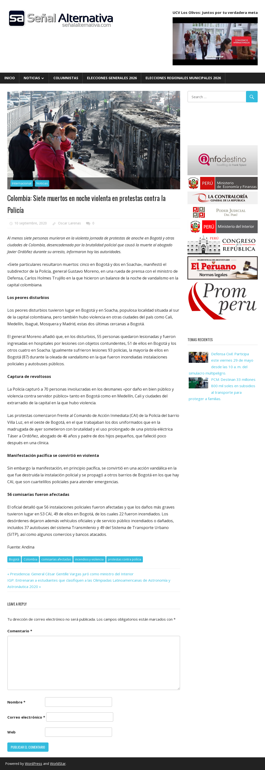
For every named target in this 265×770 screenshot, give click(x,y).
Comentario (19, 630)
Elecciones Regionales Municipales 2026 (183, 78)
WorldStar (58, 763)
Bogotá (14, 559)
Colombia (30, 559)
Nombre (16, 702)
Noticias (32, 78)
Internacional (21, 183)
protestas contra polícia (124, 559)
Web (11, 732)
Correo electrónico (26, 717)
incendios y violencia (89, 559)
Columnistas (65, 78)
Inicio (9, 78)
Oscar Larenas (69, 223)
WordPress (33, 763)
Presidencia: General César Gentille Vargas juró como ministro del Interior (72, 573)
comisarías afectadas (56, 559)
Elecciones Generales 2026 (112, 78)
